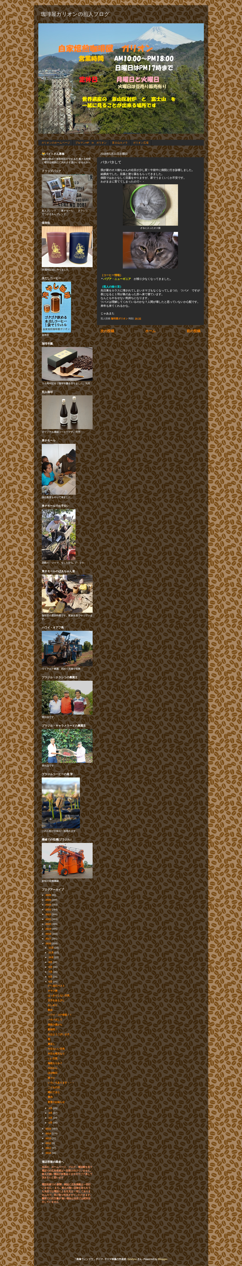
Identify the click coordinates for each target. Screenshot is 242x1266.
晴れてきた (54, 1092)
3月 (50, 1113)
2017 (49, 938)
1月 (50, 1122)
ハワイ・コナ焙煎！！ (60, 1014)
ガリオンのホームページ (55, 142)
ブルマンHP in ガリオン (91, 142)
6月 (50, 976)
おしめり (52, 1005)
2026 (49, 895)
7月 (50, 971)
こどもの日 (54, 1087)
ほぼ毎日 (52, 1073)
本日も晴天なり (56, 1053)
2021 (49, 919)
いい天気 (52, 1058)
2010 (49, 1153)
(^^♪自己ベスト (56, 985)
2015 (49, 1128)
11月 (51, 952)
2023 (49, 909)
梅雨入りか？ (55, 1063)
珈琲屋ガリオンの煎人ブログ (75, 14)
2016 (49, 943)
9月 (50, 962)
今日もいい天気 (56, 1048)
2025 (49, 899)
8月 (50, 967)
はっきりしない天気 (59, 995)
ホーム (150, 331)
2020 (49, 924)
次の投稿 (107, 331)
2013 (49, 1138)
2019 (49, 928)
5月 (50, 981)
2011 (49, 1148)
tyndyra (132, 1259)
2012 (49, 1143)
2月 (50, 1117)
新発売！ (52, 1029)
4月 (50, 1108)
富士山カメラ (120, 142)
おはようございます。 (60, 1034)
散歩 (50, 1010)
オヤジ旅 (52, 990)
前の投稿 (193, 331)
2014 (49, 1133)
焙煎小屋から (55, 1024)
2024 (49, 904)
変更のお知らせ (56, 1102)
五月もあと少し (56, 1000)
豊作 (50, 1097)
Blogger (162, 1259)
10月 (51, 957)
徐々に (51, 1077)
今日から (52, 1068)
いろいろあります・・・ (61, 1082)
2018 (49, 933)
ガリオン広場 (141, 142)
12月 (51, 947)
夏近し (51, 1044)
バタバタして (55, 1019)
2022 (49, 914)
